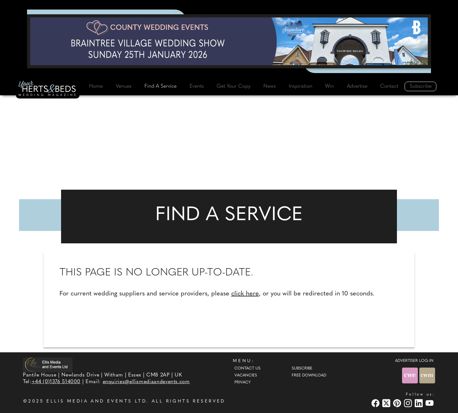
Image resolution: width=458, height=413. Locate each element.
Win (329, 86)
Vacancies (245, 375)
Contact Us (247, 368)
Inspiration (300, 86)
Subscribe (421, 86)
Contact (389, 86)
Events (197, 86)
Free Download (309, 375)
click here (245, 294)
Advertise (357, 86)
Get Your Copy (233, 86)
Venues (124, 86)
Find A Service (160, 86)
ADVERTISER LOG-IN (414, 361)
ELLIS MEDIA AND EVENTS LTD (96, 401)
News (269, 86)
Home (96, 86)
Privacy (242, 382)
